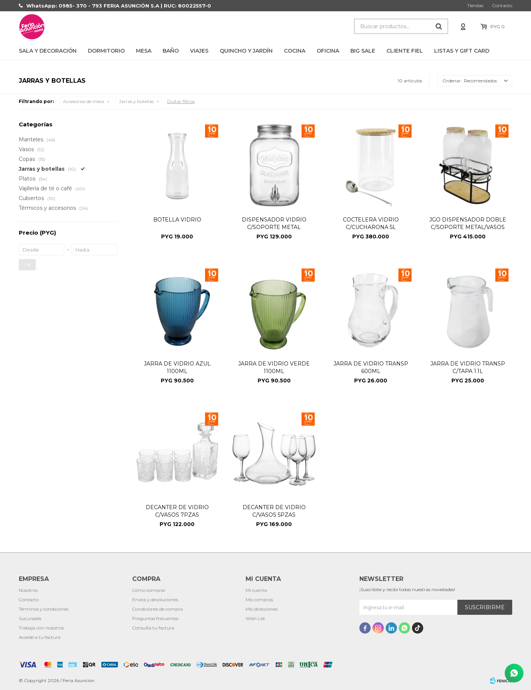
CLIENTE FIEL (404, 50)
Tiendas (475, 5)
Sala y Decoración (48, 50)
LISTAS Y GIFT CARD (461, 50)
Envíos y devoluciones (155, 599)
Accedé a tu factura (39, 637)
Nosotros (28, 590)
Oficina (328, 50)
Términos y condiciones (43, 609)
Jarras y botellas (136, 101)
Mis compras (259, 599)
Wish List (255, 618)
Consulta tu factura (153, 628)
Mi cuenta (256, 590)
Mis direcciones (262, 609)
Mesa (143, 50)
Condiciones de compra (157, 609)
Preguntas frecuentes (155, 618)
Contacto (502, 5)
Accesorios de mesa (83, 101)
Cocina (294, 50)
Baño (171, 50)
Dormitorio (106, 50)
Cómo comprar (149, 590)
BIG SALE (362, 50)
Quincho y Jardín (246, 50)
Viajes (199, 50)
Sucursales (30, 618)
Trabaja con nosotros (41, 628)
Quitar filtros (181, 101)
